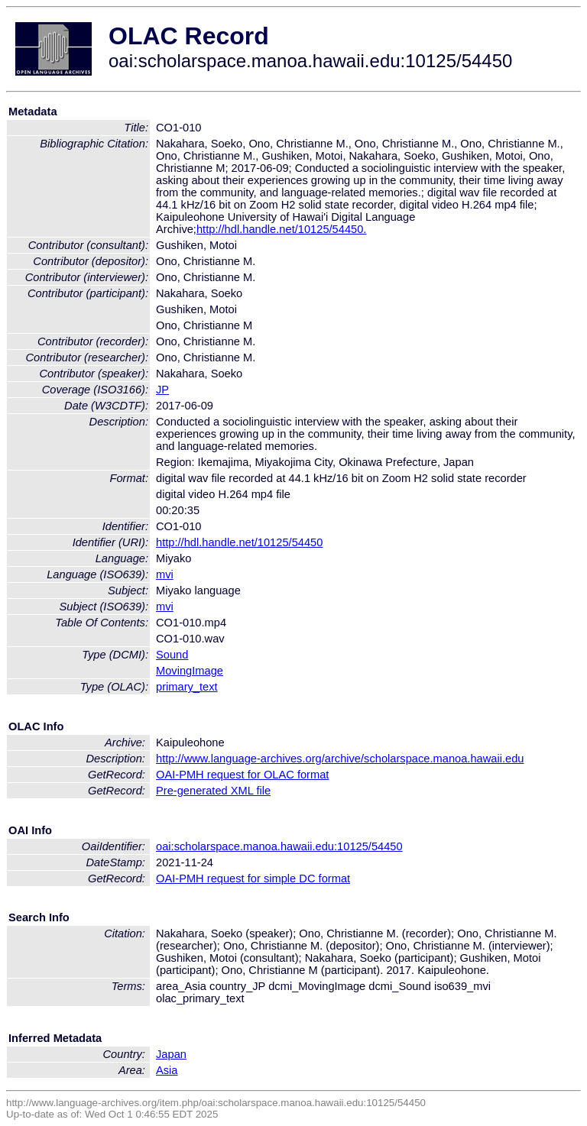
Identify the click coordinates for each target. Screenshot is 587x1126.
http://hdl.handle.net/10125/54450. (281, 229)
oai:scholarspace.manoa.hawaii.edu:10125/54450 (279, 846)
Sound (172, 655)
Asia (167, 1070)
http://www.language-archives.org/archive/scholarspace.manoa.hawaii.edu (340, 758)
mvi (165, 574)
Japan (171, 1054)
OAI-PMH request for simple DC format (253, 878)
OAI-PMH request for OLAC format (242, 774)
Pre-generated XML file (213, 791)
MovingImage (189, 671)
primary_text (187, 687)
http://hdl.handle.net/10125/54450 (239, 542)
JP (162, 389)
